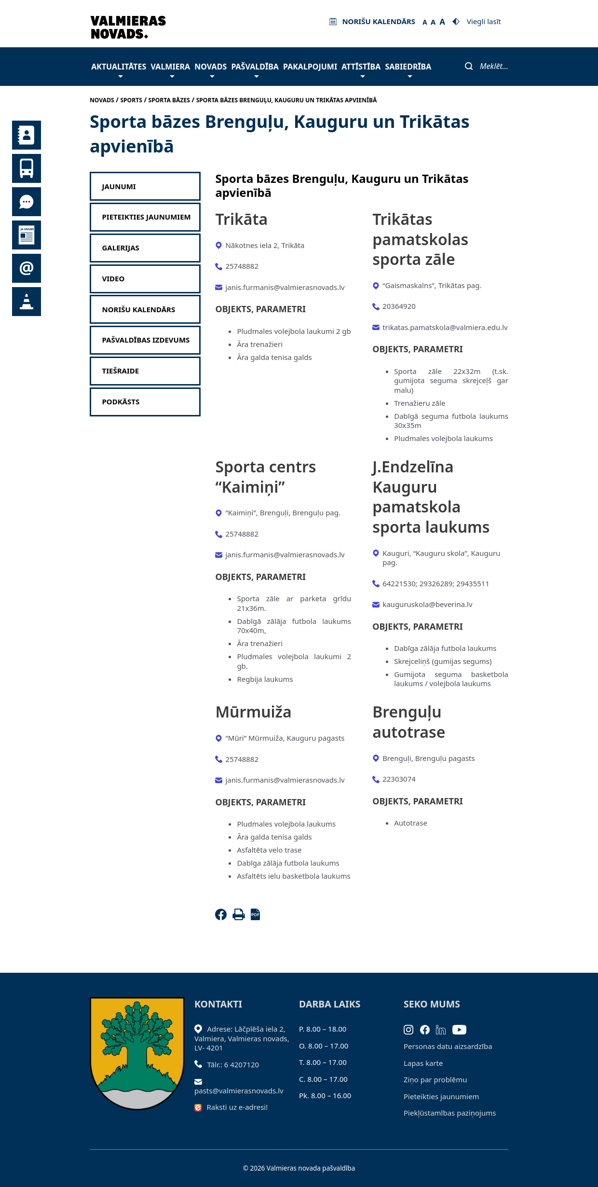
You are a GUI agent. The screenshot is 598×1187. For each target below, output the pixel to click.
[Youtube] (462, 1029)
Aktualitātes (118, 69)
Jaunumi (26, 235)
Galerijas (120, 247)
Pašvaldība (254, 69)
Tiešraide (120, 370)
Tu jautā (26, 201)
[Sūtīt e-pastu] (200, 1081)
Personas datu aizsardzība (448, 1046)
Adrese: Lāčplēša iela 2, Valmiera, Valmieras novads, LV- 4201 (241, 1038)
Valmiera (170, 69)
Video (113, 278)
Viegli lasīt (484, 21)
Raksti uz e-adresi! (237, 1107)
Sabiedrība (408, 69)
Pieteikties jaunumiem (26, 268)
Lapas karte (423, 1063)
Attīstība (361, 69)
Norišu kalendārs (139, 309)
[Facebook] (223, 917)
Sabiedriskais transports (26, 168)
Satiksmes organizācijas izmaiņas (26, 301)
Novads (210, 69)
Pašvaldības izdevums (146, 340)
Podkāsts (121, 401)
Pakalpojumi (310, 66)
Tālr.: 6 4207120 (233, 1064)
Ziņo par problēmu (435, 1079)
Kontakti (26, 135)
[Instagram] (412, 1029)
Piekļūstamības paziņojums (450, 1113)
